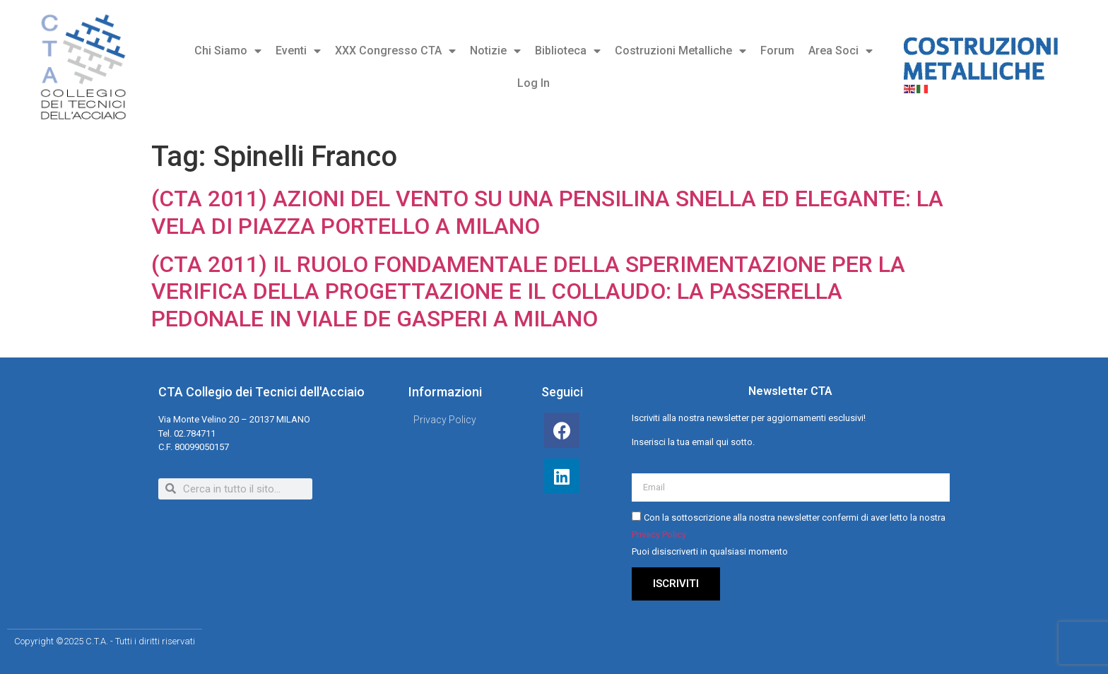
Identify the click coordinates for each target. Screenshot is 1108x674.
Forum (777, 50)
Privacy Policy (659, 534)
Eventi (298, 51)
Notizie (495, 51)
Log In (533, 83)
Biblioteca (568, 51)
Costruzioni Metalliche (680, 51)
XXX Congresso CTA (395, 51)
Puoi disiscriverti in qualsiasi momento (710, 551)
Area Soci (840, 51)
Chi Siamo (227, 51)
